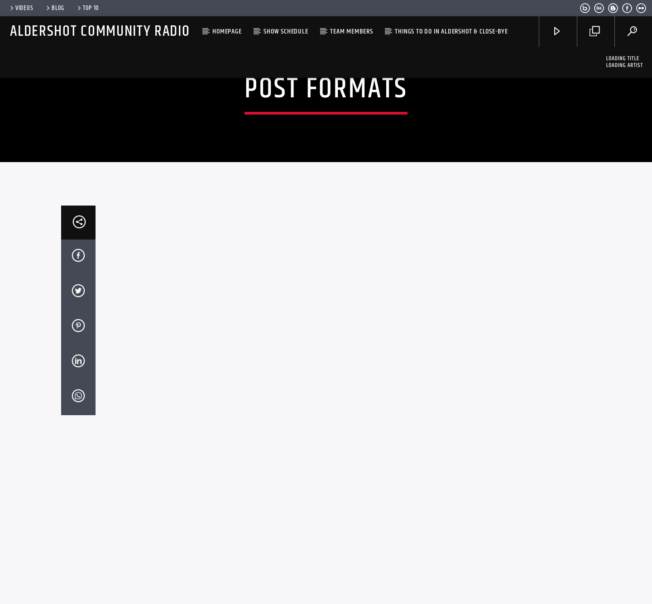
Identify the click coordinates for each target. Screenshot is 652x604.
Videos (21, 8)
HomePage (226, 31)
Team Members (351, 31)
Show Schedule (286, 31)
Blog (54, 8)
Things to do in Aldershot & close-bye (451, 31)
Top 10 (87, 8)
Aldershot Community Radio (100, 31)
